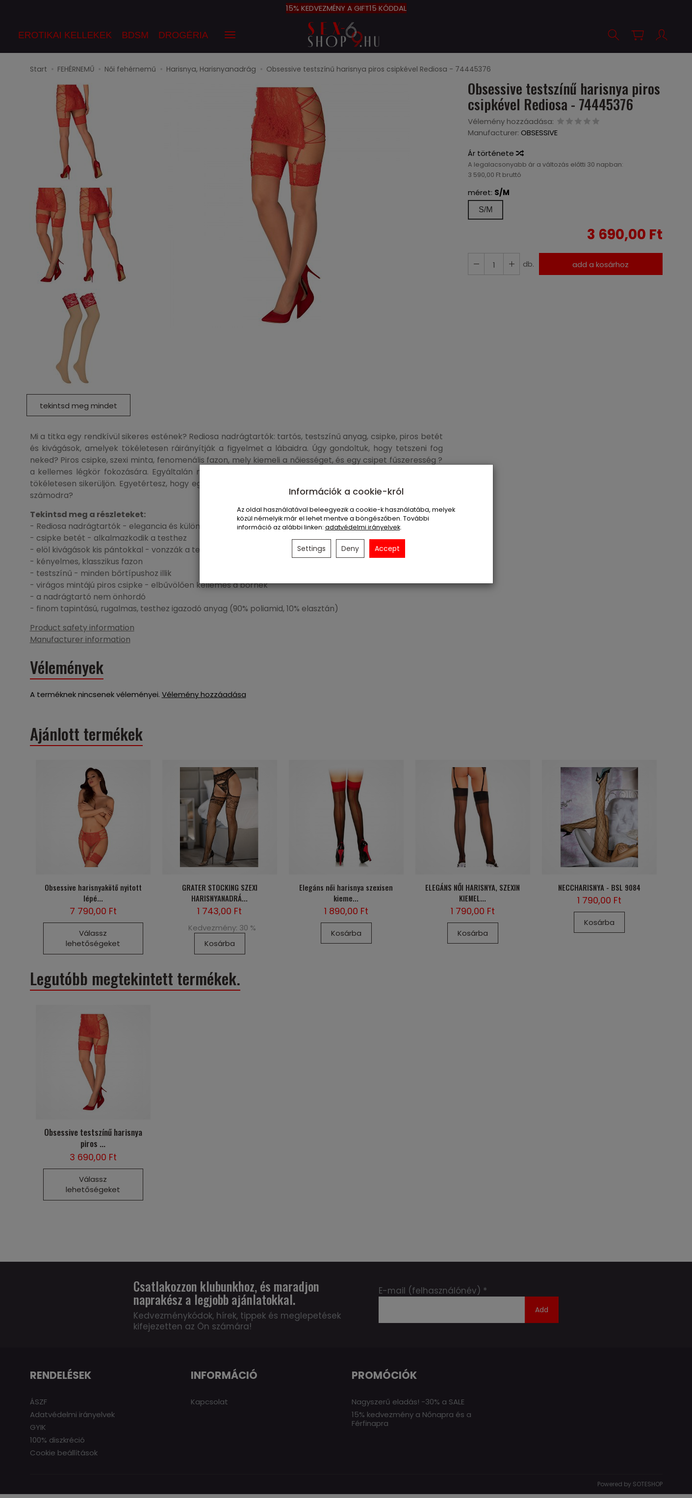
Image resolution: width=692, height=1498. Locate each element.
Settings (311, 548)
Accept (387, 548)
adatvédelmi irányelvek (362, 527)
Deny (350, 548)
